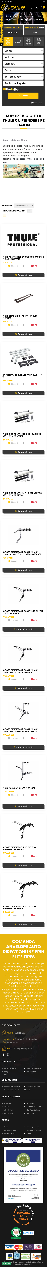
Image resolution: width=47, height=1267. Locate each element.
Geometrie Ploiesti (11, 1090)
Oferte (7, 1127)
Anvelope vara (10, 1133)
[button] (30, 7)
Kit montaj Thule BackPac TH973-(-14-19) (23, 376)
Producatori (31, 1071)
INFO (34, 266)
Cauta (23, 95)
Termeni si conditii (34, 1107)
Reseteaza (36, 103)
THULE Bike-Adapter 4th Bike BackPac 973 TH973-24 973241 (22, 494)
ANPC (6, 1107)
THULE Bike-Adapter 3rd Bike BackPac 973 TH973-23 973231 (22, 435)
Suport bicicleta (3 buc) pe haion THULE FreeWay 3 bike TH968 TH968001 (22, 553)
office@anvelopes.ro (23, 1048)
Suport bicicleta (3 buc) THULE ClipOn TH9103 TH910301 (23, 612)
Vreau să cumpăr (23, 629)
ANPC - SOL (8, 1113)
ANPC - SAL (8, 1110)
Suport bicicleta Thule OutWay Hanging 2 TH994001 (19, 848)
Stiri (5, 1075)
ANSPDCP (30, 1113)
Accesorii (14, 16)
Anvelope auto (10, 1130)
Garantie (30, 1103)
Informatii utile (10, 1068)
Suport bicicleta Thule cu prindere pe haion (22, 19)
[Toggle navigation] (44, 1)
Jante (29, 1133)
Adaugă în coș (23, 275)
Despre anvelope (34, 1068)
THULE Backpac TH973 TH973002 (19, 788)
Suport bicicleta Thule (30, 16)
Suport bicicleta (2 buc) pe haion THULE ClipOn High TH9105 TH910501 (20, 730)
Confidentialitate (33, 1110)
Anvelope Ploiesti (34, 1130)
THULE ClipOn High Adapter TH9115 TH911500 (20, 317)
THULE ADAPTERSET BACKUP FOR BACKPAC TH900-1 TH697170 (23, 258)
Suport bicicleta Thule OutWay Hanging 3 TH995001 (19, 907)
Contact (7, 1103)
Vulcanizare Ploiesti (12, 1086)
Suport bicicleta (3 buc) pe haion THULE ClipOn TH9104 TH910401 (20, 671)
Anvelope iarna (33, 1127)
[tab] (12, 32)
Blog (6, 1071)
